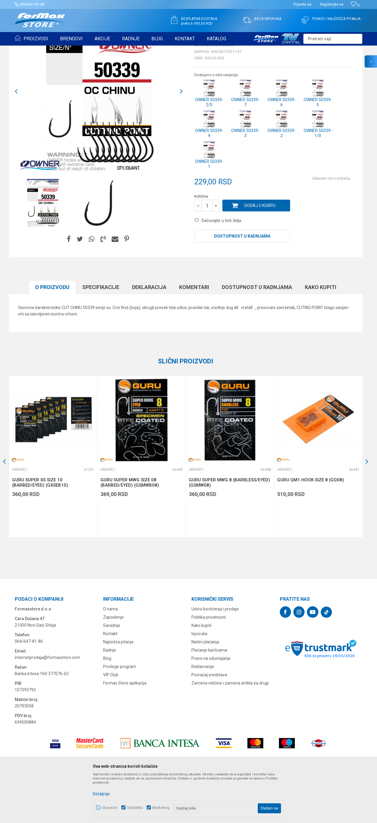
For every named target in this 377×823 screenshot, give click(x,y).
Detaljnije (101, 794)
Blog (107, 704)
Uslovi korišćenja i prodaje (215, 654)
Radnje (109, 695)
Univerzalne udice (89, 49)
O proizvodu (52, 333)
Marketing (160, 807)
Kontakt (110, 679)
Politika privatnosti (208, 662)
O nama (110, 654)
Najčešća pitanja (118, 687)
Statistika (135, 807)
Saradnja (111, 671)
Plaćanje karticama (209, 695)
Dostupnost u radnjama (242, 281)
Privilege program (119, 712)
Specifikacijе (100, 333)
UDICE (65, 49)
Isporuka (199, 679)
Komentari (194, 333)
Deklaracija (149, 333)
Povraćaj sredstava (209, 720)
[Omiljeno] (355, 5)
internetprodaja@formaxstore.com (47, 703)
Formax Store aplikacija (124, 728)
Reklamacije (202, 712)
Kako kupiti (320, 333)
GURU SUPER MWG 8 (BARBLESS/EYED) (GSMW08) (229, 528)
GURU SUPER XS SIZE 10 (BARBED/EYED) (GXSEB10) (40, 528)
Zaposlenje (113, 662)
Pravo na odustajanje (211, 704)
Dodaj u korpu (260, 251)
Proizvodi (48, 49)
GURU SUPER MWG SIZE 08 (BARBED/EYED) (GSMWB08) (129, 528)
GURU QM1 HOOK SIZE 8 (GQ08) (310, 525)
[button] (332, 39)
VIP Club (110, 720)
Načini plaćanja (205, 687)
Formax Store (25, 49)
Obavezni (110, 807)
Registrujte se (331, 4)
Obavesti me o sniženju (331, 224)
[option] (43, 249)
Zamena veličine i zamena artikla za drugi (230, 728)
